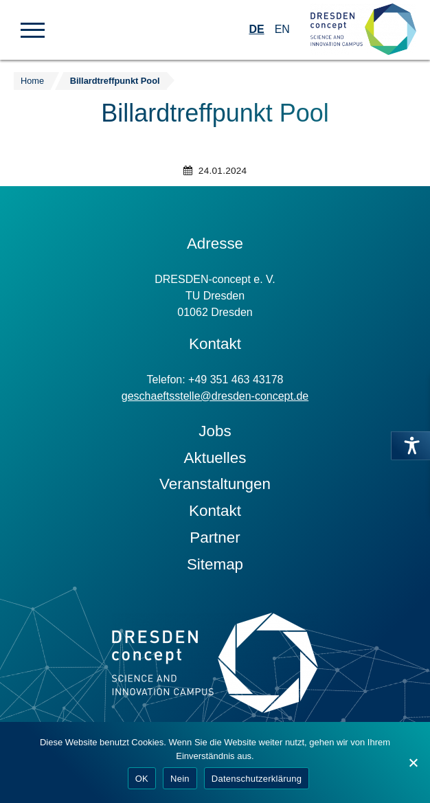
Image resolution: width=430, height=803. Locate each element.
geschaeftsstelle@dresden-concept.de (215, 396)
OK (141, 778)
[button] (33, 29)
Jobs (215, 431)
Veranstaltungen (215, 484)
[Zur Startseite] (363, 30)
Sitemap (215, 564)
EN (282, 29)
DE (256, 29)
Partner (215, 537)
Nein (180, 778)
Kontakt (215, 510)
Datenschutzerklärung (257, 778)
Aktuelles (215, 457)
